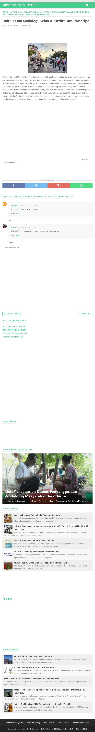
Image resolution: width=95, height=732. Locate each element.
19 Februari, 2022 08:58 (27, 228)
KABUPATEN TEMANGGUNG (14, 334)
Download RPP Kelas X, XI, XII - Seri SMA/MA (33, 668)
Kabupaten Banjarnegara (12, 337)
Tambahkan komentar (11, 248)
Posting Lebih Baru (11, 314)
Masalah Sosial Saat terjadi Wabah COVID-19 (33, 541)
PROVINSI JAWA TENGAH (13, 327)
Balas (13, 214)
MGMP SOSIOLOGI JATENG (19, 5)
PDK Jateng (49, 723)
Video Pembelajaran (14, 723)
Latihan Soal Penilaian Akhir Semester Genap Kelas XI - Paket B (42, 704)
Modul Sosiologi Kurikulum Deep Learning (32, 656)
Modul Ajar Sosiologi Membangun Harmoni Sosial (36, 552)
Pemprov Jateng (33, 723)
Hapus (18, 214)
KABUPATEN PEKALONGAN (14, 330)
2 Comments (25, 26)
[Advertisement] (43, 34)
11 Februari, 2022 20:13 (28, 206)
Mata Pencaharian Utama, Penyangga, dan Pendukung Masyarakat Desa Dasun (41, 494)
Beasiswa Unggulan (81, 723)
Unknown (14, 206)
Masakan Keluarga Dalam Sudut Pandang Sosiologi (36, 515)
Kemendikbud (63, 723)
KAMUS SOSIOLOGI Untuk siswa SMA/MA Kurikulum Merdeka (31, 679)
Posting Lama (85, 314)
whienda (14, 228)
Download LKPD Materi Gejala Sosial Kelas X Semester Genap (41, 563)
